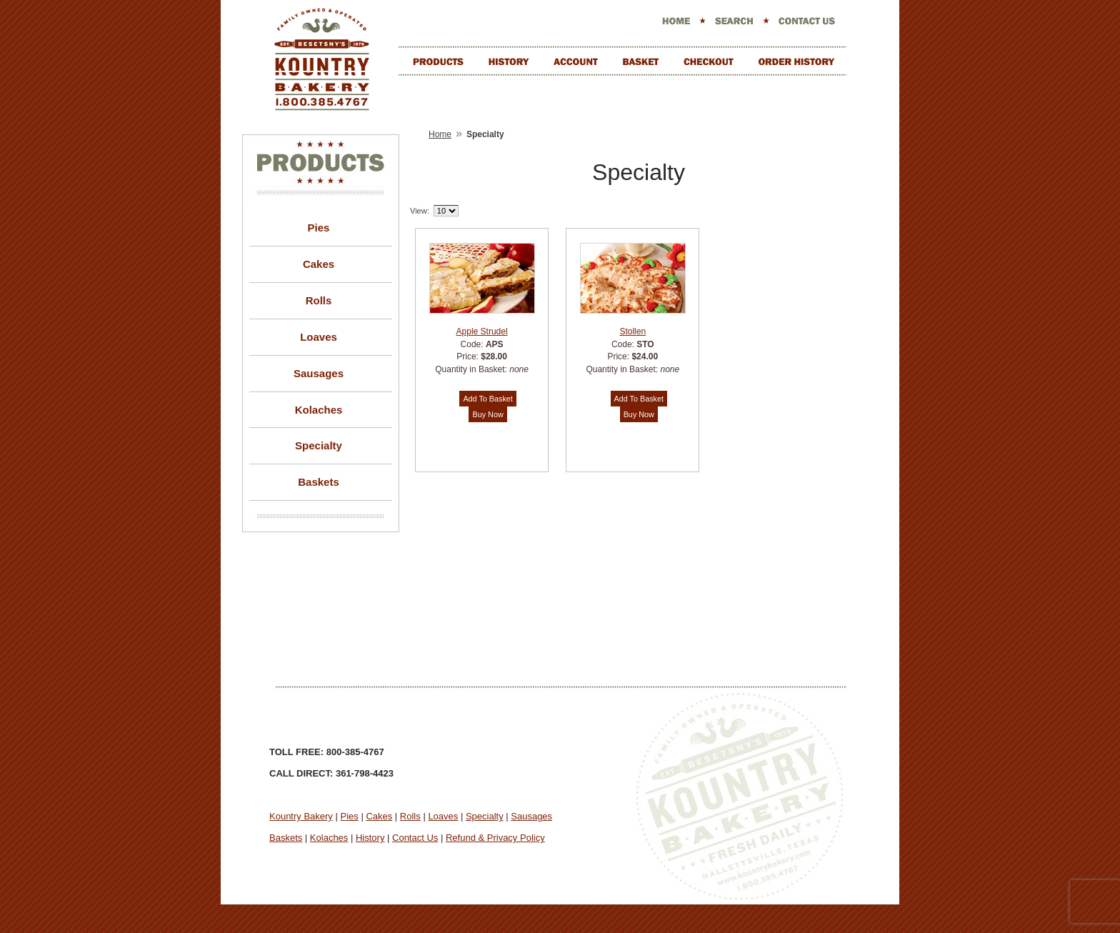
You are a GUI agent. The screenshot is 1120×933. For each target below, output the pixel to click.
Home (440, 134)
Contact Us (415, 837)
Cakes (318, 264)
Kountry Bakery (301, 816)
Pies (319, 227)
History (370, 837)
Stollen (632, 331)
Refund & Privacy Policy (495, 837)
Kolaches (319, 410)
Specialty (318, 445)
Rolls (319, 300)
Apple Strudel (482, 331)
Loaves (318, 337)
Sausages (319, 373)
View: (419, 210)
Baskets (318, 482)
